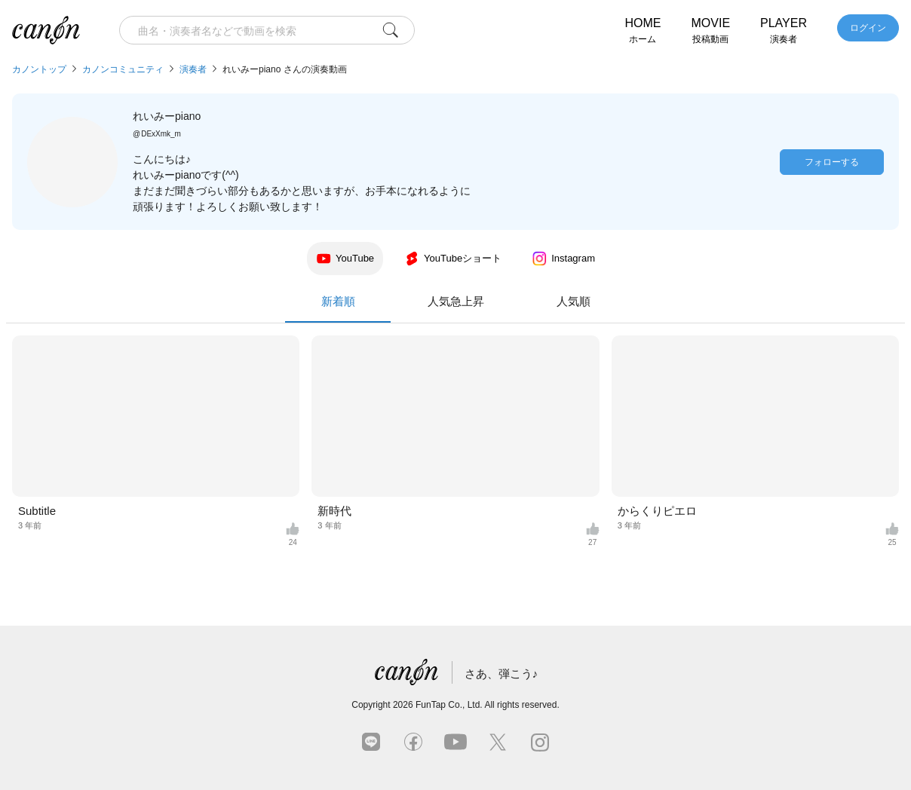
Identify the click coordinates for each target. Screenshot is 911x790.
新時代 (334, 510)
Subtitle (37, 510)
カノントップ (39, 69)
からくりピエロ (657, 510)
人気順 (573, 301)
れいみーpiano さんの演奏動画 (284, 69)
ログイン (868, 28)
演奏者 (193, 69)
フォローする (832, 162)
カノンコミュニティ (123, 69)
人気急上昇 (456, 301)
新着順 (338, 309)
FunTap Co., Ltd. (449, 705)
